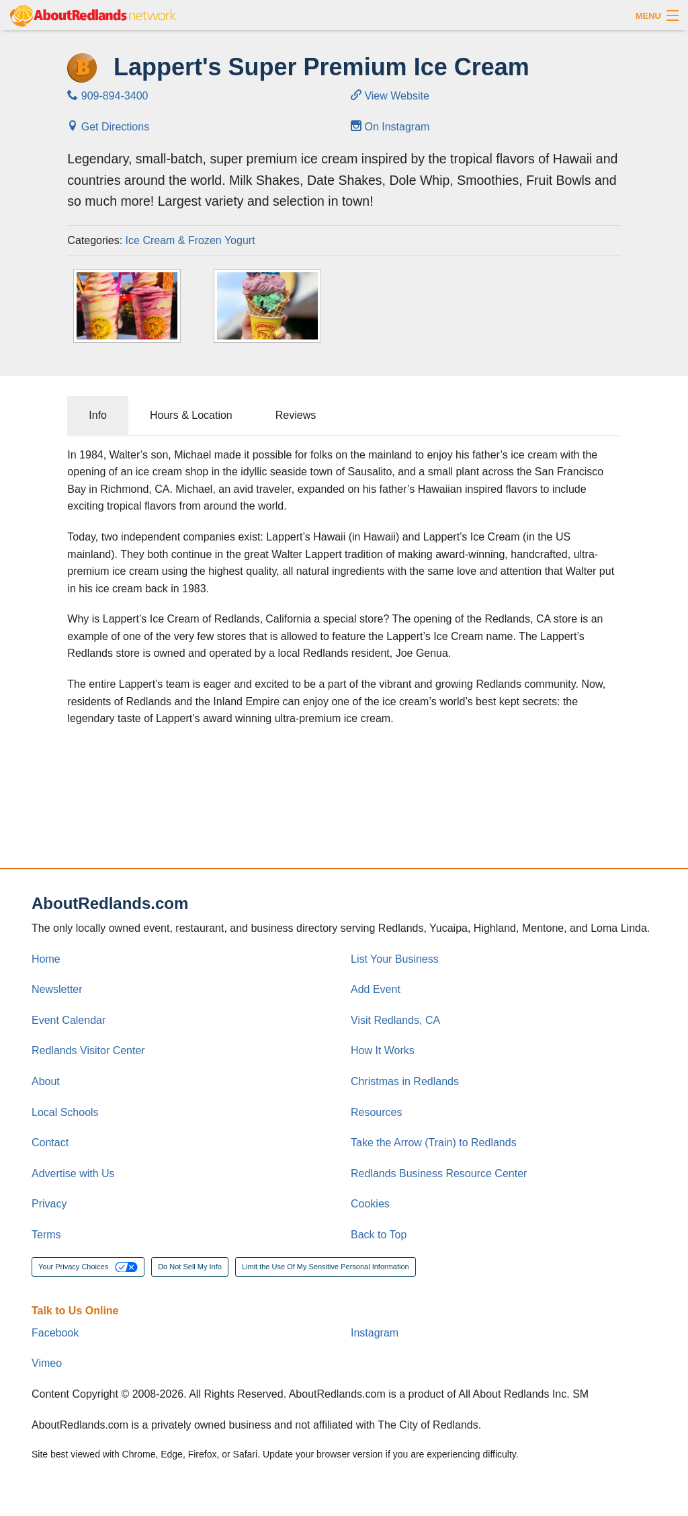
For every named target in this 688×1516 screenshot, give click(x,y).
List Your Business (395, 959)
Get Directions (108, 126)
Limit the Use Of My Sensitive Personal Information (325, 1267)
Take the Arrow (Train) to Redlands (434, 1142)
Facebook (55, 1333)
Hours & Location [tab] (191, 415)
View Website (390, 96)
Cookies (370, 1203)
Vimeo (47, 1363)
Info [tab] (98, 415)
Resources (376, 1112)
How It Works (383, 1050)
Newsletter (57, 989)
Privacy (49, 1203)
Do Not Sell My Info (190, 1267)
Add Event (375, 989)
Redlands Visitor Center (88, 1050)
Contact (50, 1142)
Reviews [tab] (295, 415)
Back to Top (378, 1234)
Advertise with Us (73, 1173)
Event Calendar (68, 1020)
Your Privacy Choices (88, 1267)
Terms (46, 1234)
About (46, 1081)
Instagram (374, 1333)
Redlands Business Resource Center (439, 1173)
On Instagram (390, 126)
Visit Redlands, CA (395, 1020)
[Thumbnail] (127, 306)
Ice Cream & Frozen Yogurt (190, 240)
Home (46, 959)
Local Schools (65, 1112)
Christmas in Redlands (405, 1081)
